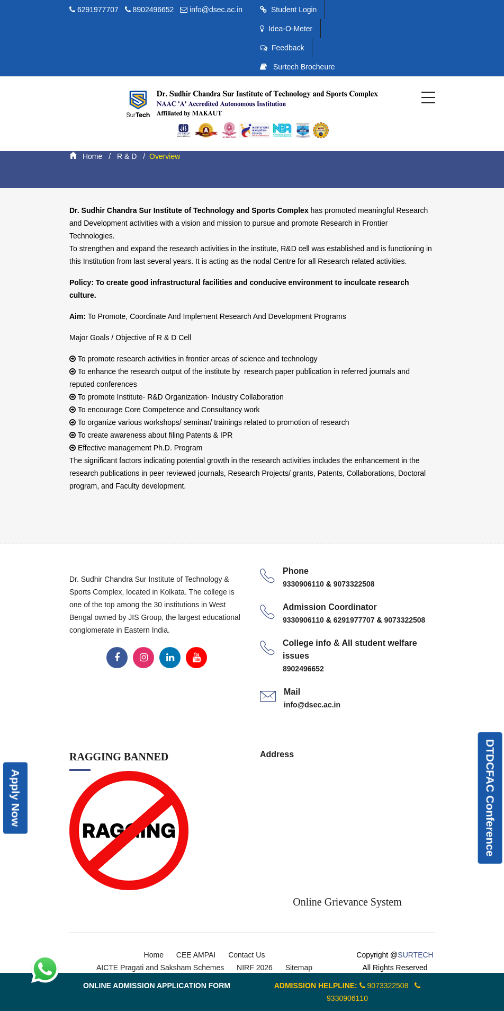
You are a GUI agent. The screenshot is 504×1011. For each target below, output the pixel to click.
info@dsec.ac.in (216, 9)
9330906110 (304, 584)
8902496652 (153, 9)
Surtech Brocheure (297, 67)
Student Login (288, 9)
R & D (126, 156)
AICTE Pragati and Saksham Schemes (160, 967)
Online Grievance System (347, 902)
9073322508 (354, 584)
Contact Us (246, 955)
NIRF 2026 (255, 967)
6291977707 (99, 9)
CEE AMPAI (195, 955)
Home (85, 156)
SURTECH (415, 955)
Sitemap (298, 967)
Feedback (282, 47)
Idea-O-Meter (286, 28)
